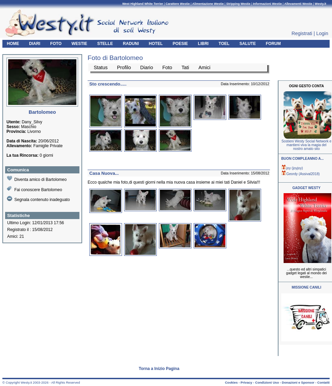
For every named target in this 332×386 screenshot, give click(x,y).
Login (322, 33)
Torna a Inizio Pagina (159, 368)
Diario (146, 67)
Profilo (124, 67)
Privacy (246, 382)
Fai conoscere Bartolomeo (34, 189)
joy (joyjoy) (292, 168)
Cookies (231, 382)
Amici (204, 67)
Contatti (323, 382)
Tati (185, 67)
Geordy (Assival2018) (300, 174)
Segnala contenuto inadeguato (38, 199)
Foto (167, 67)
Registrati (301, 33)
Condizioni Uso (267, 382)
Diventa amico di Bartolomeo (36, 178)
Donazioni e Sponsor (298, 382)
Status (101, 67)
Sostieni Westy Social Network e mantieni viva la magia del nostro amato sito (306, 145)
